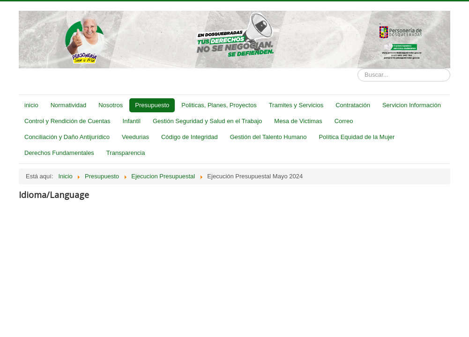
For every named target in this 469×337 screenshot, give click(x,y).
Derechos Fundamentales (59, 152)
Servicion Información (411, 105)
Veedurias (135, 136)
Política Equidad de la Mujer (357, 136)
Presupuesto (152, 105)
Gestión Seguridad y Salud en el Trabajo (207, 121)
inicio (31, 105)
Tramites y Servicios (296, 105)
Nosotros (110, 105)
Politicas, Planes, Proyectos (218, 105)
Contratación (352, 105)
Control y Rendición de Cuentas (67, 121)
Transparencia (125, 152)
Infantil (132, 121)
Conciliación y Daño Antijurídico (67, 136)
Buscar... (357, 68)
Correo (344, 121)
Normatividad (69, 105)
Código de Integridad (189, 136)
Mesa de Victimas (298, 121)
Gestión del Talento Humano (268, 136)
